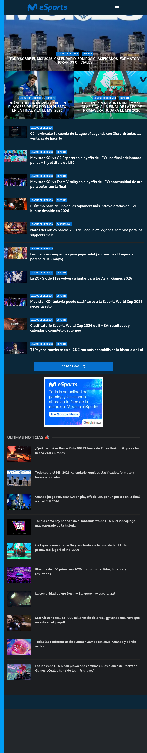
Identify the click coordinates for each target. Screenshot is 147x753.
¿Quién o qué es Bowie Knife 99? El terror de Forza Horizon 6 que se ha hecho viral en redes (87, 450)
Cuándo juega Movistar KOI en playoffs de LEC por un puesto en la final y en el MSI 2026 (37, 106)
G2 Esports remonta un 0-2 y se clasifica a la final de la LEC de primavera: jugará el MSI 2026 (112, 106)
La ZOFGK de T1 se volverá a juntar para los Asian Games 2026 (81, 278)
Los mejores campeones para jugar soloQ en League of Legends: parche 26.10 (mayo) (82, 256)
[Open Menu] (117, 8)
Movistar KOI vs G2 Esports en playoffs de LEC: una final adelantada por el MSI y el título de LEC (85, 160)
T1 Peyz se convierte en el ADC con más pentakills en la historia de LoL (87, 349)
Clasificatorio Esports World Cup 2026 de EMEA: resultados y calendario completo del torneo (79, 328)
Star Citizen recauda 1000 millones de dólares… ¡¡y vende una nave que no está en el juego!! (87, 619)
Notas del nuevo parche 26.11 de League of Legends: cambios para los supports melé (86, 232)
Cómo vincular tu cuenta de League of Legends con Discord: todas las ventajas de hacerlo (85, 136)
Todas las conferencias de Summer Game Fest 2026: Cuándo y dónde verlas (85, 643)
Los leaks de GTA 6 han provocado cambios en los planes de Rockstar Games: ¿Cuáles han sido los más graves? (86, 668)
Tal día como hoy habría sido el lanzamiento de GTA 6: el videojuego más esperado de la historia (85, 523)
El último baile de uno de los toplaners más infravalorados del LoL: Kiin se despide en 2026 (84, 208)
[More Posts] (73, 366)
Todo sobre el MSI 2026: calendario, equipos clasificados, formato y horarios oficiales (74, 60)
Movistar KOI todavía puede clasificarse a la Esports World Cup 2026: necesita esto (86, 304)
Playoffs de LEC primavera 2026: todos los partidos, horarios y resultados (80, 571)
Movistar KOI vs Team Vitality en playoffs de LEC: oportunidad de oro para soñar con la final (86, 184)
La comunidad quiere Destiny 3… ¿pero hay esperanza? (75, 593)
